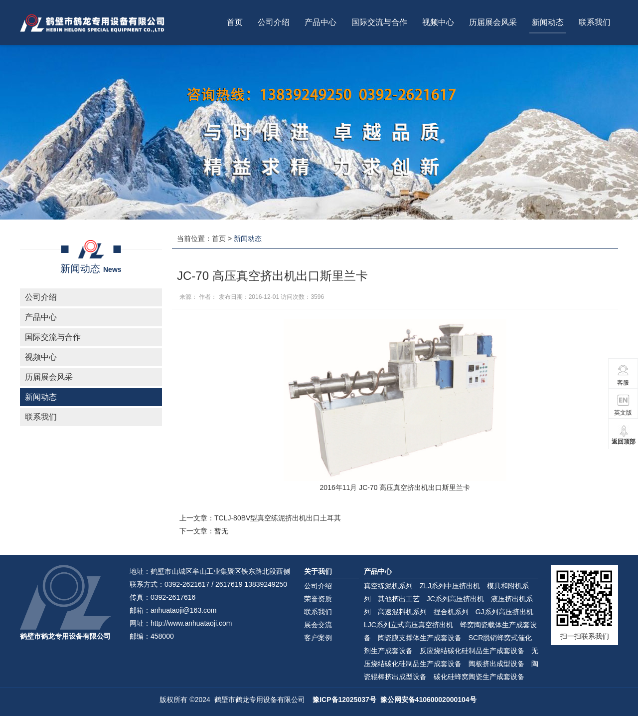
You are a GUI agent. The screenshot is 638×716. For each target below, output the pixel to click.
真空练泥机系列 (388, 586)
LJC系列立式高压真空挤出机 (408, 625)
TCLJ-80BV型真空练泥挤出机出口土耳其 (277, 518)
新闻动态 (548, 22)
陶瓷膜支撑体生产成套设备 (420, 638)
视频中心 (438, 22)
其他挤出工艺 (399, 599)
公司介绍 (274, 22)
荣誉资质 (318, 599)
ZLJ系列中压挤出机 (450, 586)
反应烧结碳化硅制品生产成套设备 (472, 651)
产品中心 (320, 22)
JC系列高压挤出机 (455, 599)
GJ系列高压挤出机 (504, 612)
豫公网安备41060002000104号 (428, 700)
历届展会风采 (493, 22)
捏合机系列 (451, 612)
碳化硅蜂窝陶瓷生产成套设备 (479, 677)
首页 (235, 22)
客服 (623, 375)
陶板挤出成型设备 (496, 664)
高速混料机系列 (402, 612)
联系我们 (595, 22)
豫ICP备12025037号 (344, 700)
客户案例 (318, 638)
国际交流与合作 (379, 22)
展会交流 (318, 625)
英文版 (623, 405)
